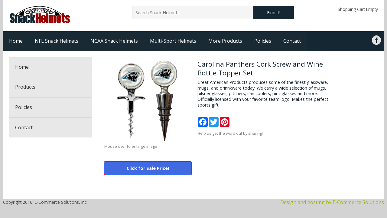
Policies (262, 41)
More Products (225, 41)
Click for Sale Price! (148, 168)
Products (25, 87)
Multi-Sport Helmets (173, 41)
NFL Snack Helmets (56, 41)
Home (16, 41)
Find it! (273, 12)
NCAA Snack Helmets (114, 41)
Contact (292, 41)
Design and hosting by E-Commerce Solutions (332, 202)
